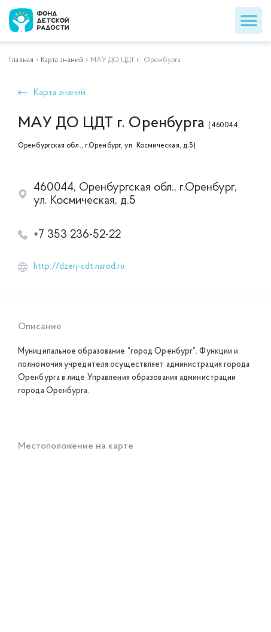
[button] (248, 20)
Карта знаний (62, 60)
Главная (21, 60)
